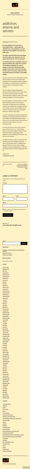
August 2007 (5, 363)
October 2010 (5, 294)
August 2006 (5, 385)
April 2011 (5, 283)
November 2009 (6, 314)
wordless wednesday (7, 451)
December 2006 (6, 377)
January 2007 (5, 376)
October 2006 (5, 381)
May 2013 (5, 271)
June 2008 (5, 345)
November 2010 (6, 292)
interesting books (6, 427)
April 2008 (5, 348)
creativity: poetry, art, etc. (8, 414)
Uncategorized (6, 449)
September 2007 (6, 361)
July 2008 (5, 343)
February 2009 (6, 330)
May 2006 (5, 390)
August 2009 (5, 319)
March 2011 (5, 285)
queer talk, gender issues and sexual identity (12, 436)
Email (17, 196)
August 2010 (5, 298)
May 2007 (5, 368)
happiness (5, 425)
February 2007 (6, 374)
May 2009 (5, 325)
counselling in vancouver (8, 155)
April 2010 (5, 305)
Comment (5, 182)
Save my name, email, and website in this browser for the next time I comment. (15, 210)
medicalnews (6, 42)
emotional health (6, 420)
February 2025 (6, 267)
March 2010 (5, 307)
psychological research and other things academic (13, 434)
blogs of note (5, 409)
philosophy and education (8, 433)
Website (4, 202)
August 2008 (5, 341)
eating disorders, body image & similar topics (12, 418)
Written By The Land (7, 253)
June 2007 (5, 367)
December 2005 (6, 397)
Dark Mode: (26, 467)
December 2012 (6, 274)
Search (4, 241)
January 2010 (5, 310)
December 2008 (6, 334)
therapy (4, 447)
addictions (25, 164)
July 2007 (5, 365)
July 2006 (5, 386)
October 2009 (5, 316)
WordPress (13, 463)
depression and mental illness (9, 416)
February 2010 (6, 309)
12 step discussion (7, 404)
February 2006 (6, 395)
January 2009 (5, 332)
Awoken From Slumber (7, 254)
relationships (5, 438)
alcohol (4, 407)
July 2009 (5, 321)
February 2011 (6, 287)
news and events (6, 429)
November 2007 (6, 357)
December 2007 (6, 356)
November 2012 (6, 276)
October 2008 (5, 338)
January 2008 (5, 354)
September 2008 (6, 339)
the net (4, 445)
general (4, 422)
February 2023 (6, 269)
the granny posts (6, 443)
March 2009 (5, 329)
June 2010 (5, 301)
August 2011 (5, 280)
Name (4, 196)
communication (6, 413)
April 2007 (5, 370)
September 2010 (6, 296)
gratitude (4, 423)
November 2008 (6, 336)
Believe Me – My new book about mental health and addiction (13, 251)
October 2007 (5, 359)
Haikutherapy (15, 13)
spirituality (5, 440)
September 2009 (6, 318)
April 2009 (5, 327)
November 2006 (6, 379)
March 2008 (5, 350)
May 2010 (5, 303)
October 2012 (5, 278)
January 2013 (5, 272)
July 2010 (5, 300)
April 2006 (5, 392)
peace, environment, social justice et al (11, 431)
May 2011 (5, 281)
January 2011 (5, 289)
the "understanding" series (8, 442)
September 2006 (6, 383)
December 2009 (6, 312)
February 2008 (6, 352)
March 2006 (5, 394)
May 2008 (5, 347)
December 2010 (6, 291)
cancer (4, 411)
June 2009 (5, 323)
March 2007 (5, 372)
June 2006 (5, 388)
